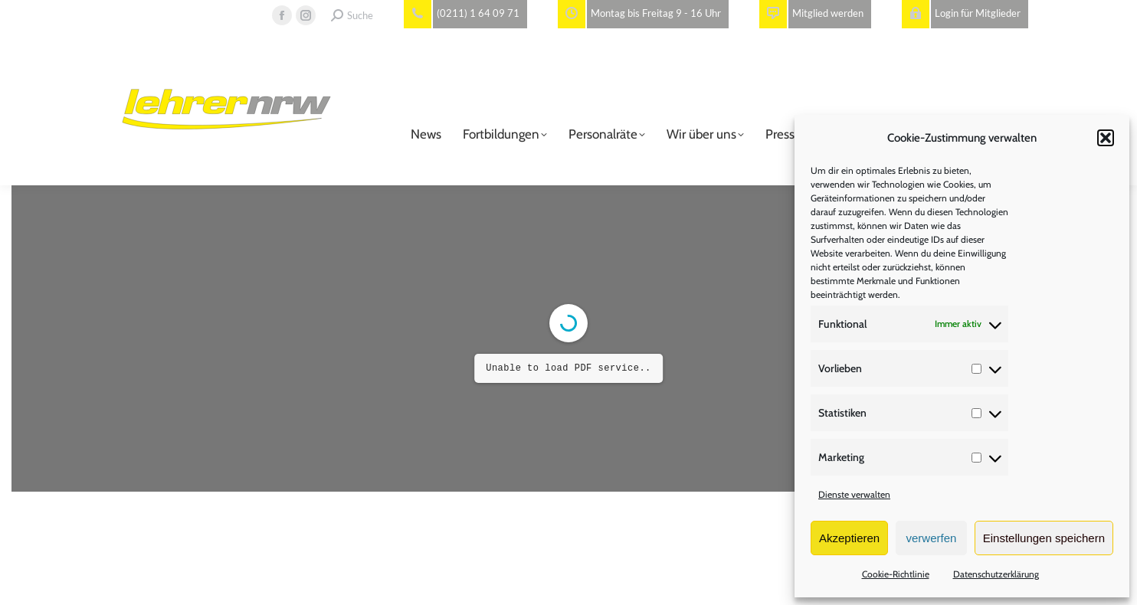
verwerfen (931, 537)
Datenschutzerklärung (996, 574)
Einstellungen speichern (1044, 537)
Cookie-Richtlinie (895, 574)
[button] (1105, 138)
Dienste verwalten (854, 494)
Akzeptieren (849, 537)
